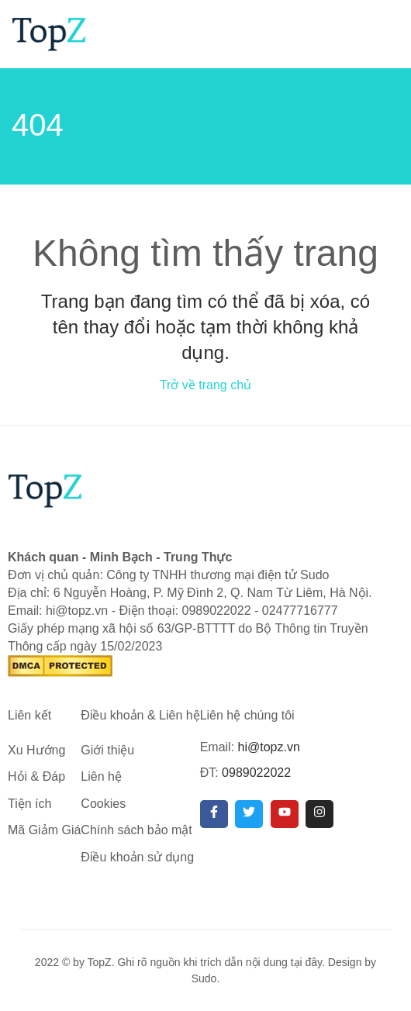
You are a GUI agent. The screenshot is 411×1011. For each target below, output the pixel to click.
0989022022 (256, 772)
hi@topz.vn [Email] (269, 747)
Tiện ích (29, 803)
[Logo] (49, 33)
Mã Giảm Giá (44, 830)
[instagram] (319, 814)
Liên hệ (101, 776)
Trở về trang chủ (205, 385)
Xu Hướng (36, 750)
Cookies (103, 803)
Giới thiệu (107, 750)
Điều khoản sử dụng (137, 857)
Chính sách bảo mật (136, 830)
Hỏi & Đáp (36, 776)
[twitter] (249, 814)
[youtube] (285, 814)
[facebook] (214, 814)
